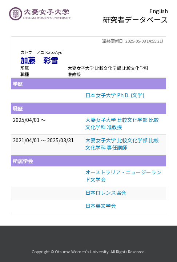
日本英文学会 (100, 205)
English (158, 11)
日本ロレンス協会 (105, 192)
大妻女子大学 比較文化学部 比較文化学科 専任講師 (122, 143)
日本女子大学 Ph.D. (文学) (114, 95)
